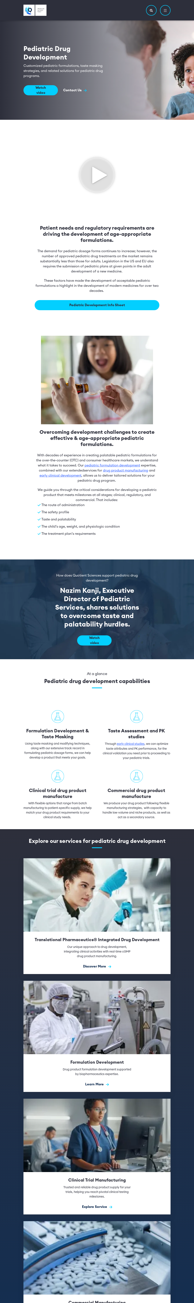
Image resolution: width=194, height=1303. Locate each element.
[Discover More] (97, 916)
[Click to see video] (97, 174)
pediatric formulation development (112, 465)
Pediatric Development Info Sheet (97, 305)
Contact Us (75, 90)
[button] (151, 10)
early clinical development (60, 475)
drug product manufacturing (125, 470)
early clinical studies (131, 743)
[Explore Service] (97, 1156)
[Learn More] (97, 1035)
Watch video (41, 90)
